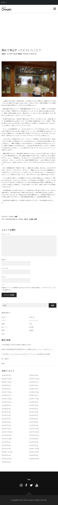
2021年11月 (6, 432)
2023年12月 (6, 399)
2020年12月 (33, 449)
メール (5, 268)
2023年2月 (32, 412)
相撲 (16, 216)
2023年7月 (32, 405)
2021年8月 (32, 435)
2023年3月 (5, 412)
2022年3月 (5, 425)
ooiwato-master (30, 54)
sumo (21, 219)
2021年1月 (5, 449)
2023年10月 (6, 402)
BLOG (12, 216)
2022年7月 (5, 419)
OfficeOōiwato (11, 219)
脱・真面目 (5, 359)
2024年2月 (32, 395)
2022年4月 (32, 422)
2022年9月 (32, 415)
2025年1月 (32, 389)
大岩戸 (26, 219)
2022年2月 (32, 425)
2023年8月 (5, 405)
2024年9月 (5, 395)
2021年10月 (33, 432)
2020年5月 (5, 462)
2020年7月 (5, 459)
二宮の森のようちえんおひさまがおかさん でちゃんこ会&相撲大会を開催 (26, 354)
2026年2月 (32, 375)
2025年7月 (32, 385)
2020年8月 (32, 455)
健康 (3, 324)
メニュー (54, 9)
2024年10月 (33, 392)
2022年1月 (5, 429)
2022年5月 (5, 422)
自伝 (3, 334)
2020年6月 (32, 459)
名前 (4, 260)
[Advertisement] (29, 28)
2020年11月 (6, 452)
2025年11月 (6, 382)
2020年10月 (33, 452)
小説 (30, 324)
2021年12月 (33, 429)
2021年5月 (5, 442)
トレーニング (33, 320)
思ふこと (4, 327)
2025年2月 (5, 389)
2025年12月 (33, 379)
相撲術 (31, 330)
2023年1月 (5, 415)
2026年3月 (5, 375)
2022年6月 (32, 419)
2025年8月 (5, 385)
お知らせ (32, 317)
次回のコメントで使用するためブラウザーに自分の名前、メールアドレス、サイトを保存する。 (29, 289)
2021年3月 (5, 445)
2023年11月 (33, 399)
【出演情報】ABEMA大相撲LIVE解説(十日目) (16, 345)
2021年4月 (32, 442)
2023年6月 (5, 409)
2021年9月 (5, 435)
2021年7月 (5, 439)
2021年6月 (32, 439)
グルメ (4, 320)
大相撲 (31, 219)
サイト (4, 277)
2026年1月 (5, 379)
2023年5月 (32, 409)
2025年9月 (32, 382)
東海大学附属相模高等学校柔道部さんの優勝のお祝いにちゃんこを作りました (27, 349)
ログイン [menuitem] (4, 2)
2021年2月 (32, 445)
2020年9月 (5, 455)
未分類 (31, 327)
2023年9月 (32, 402)
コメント (6, 234)
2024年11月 (6, 392)
